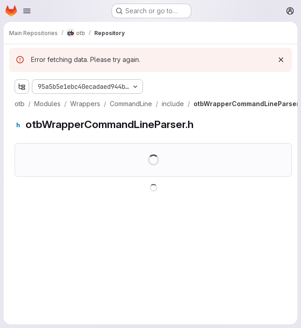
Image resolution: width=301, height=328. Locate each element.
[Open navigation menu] (27, 11)
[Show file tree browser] (22, 86)
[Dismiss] (280, 59)
